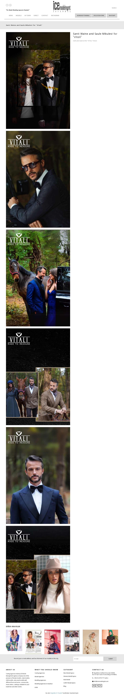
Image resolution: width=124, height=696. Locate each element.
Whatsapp (112, 15)
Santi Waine (11, 25)
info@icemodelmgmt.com (101, 681)
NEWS (11, 15)
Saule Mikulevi (26, 25)
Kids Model (67, 679)
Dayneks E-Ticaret (56, 693)
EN (10, 5)
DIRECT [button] (36, 15)
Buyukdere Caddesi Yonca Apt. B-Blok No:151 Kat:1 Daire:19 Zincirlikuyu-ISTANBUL (104, 673)
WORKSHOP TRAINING (83, 15)
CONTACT (44, 15)
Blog (65, 686)
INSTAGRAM (55, 15)
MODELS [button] (19, 15)
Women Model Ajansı (70, 676)
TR (7, 5)
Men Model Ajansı (69, 673)
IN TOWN (27, 15)
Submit (111, 659)
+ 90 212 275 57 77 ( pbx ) (101, 678)
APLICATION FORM (99, 15)
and (18, 25)
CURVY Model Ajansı (69, 683)
